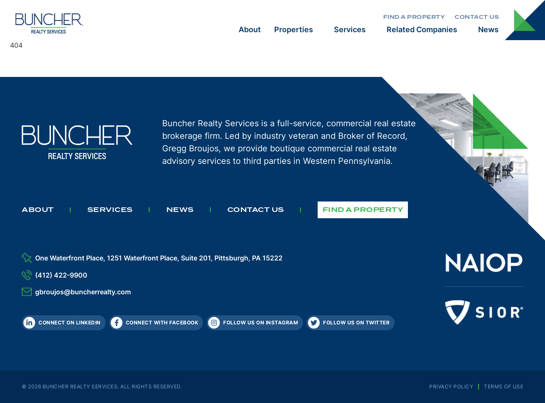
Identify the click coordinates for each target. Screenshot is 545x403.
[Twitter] (350, 322)
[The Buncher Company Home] (49, 22)
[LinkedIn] (64, 322)
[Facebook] (156, 322)
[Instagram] (254, 322)
